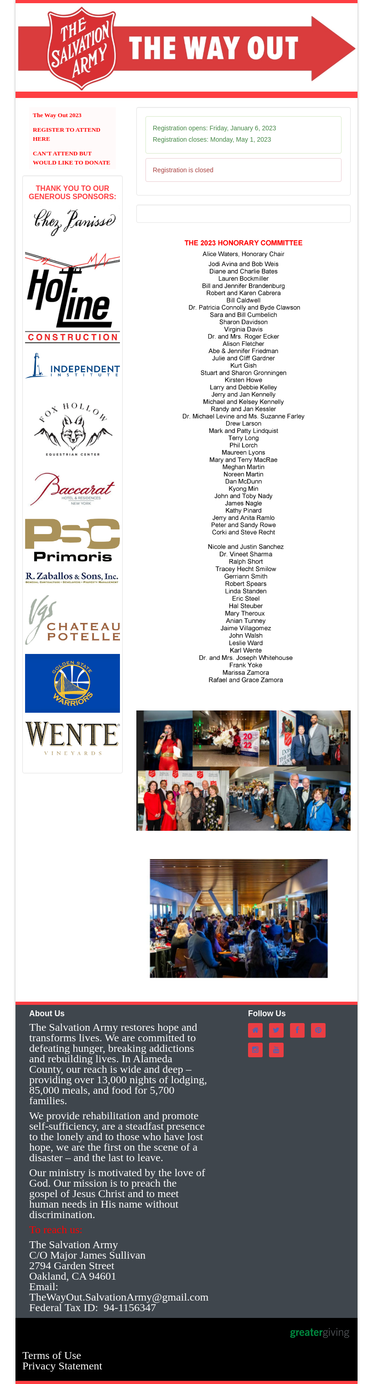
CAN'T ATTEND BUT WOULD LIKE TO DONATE (71, 158)
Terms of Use (51, 1355)
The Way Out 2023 (57, 115)
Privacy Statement (62, 1366)
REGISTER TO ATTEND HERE (66, 134)
